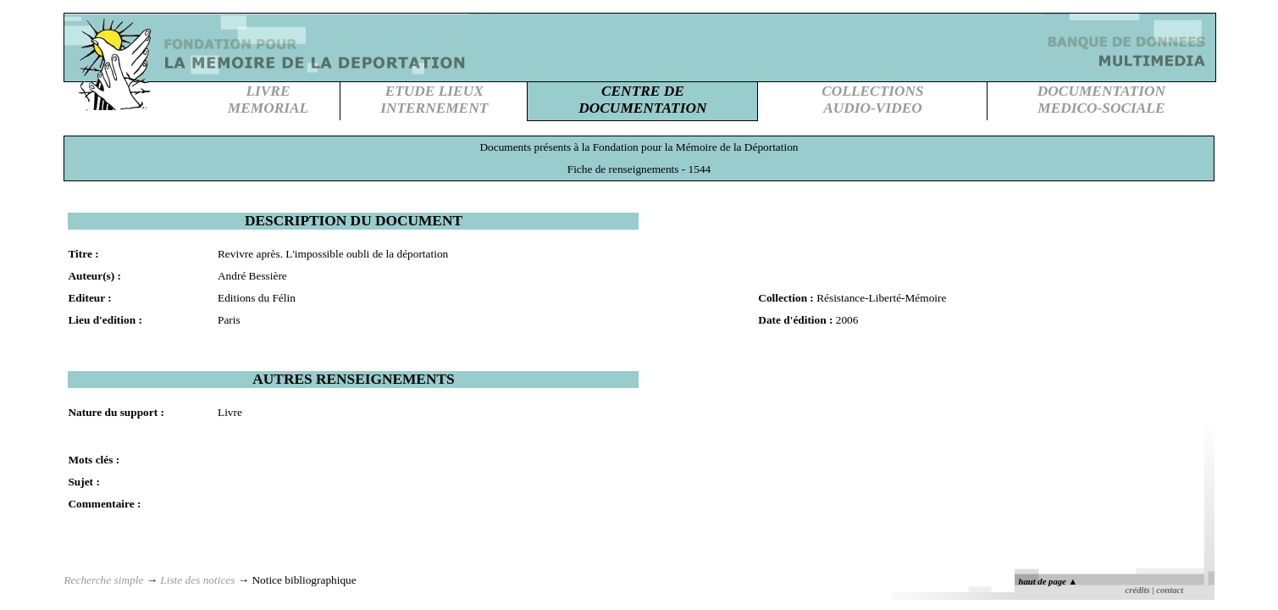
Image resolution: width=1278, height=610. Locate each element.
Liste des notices (197, 580)
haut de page (1048, 581)
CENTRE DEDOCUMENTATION (642, 99)
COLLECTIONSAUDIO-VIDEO (872, 99)
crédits (1138, 590)
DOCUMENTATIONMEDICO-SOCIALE (1101, 99)
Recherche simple (103, 580)
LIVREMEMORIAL (268, 99)
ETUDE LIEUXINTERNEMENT (434, 99)
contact (1169, 590)
